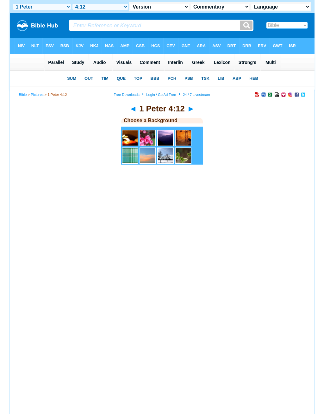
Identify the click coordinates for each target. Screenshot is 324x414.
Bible (23, 95)
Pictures (37, 95)
